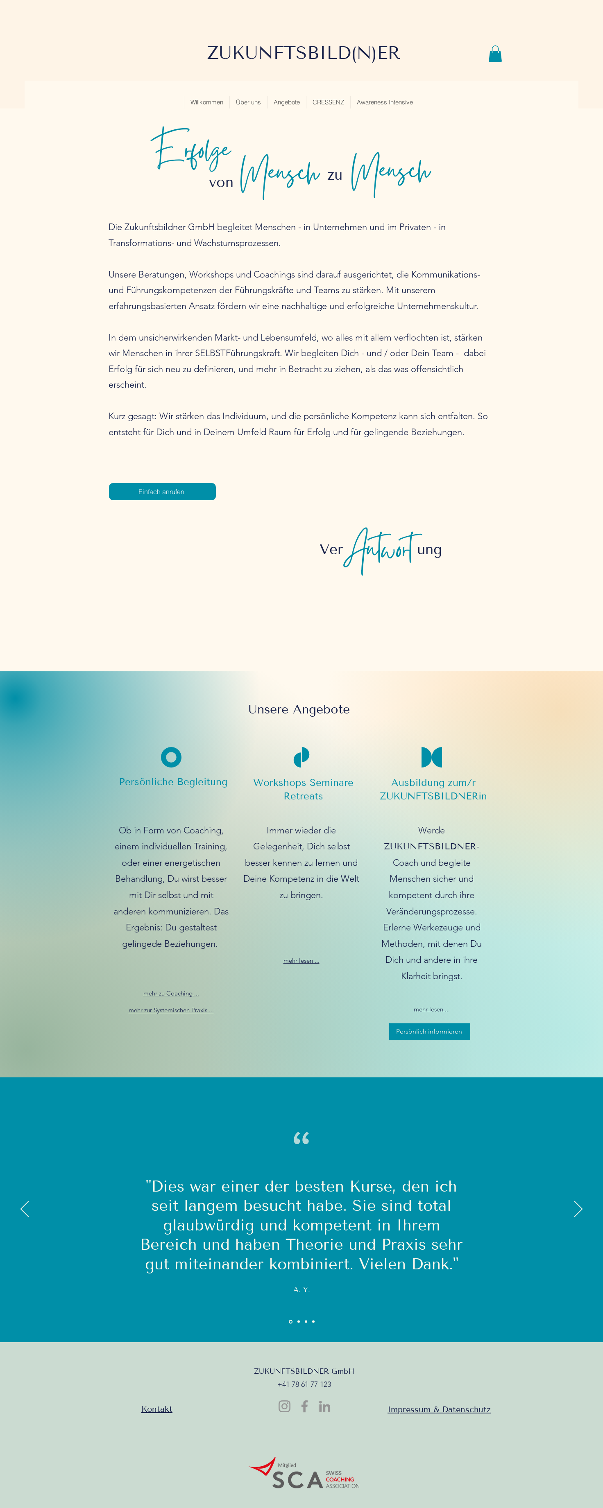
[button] (495, 53)
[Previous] (24, 1209)
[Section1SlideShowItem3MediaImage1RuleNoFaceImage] (306, 1322)
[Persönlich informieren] (429, 1031)
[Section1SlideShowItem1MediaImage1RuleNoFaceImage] (290, 1321)
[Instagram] (284, 1406)
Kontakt (156, 1409)
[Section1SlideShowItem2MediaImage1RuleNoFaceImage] (298, 1322)
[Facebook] (305, 1406)
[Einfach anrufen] (162, 491)
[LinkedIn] (325, 1406)
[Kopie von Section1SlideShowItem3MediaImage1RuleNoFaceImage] (313, 1322)
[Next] (578, 1209)
